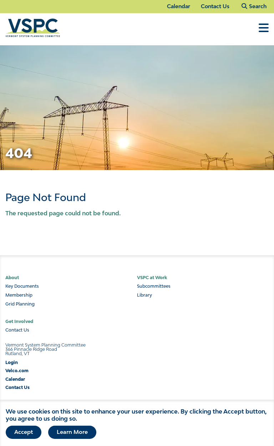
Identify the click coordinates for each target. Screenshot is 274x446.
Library (144, 295)
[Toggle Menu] (264, 31)
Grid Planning (20, 304)
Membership (18, 295)
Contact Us (215, 6)
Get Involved (19, 321)
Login (11, 362)
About (12, 277)
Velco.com (17, 370)
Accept (23, 435)
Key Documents (22, 286)
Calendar (178, 6)
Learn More (72, 435)
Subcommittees (154, 286)
